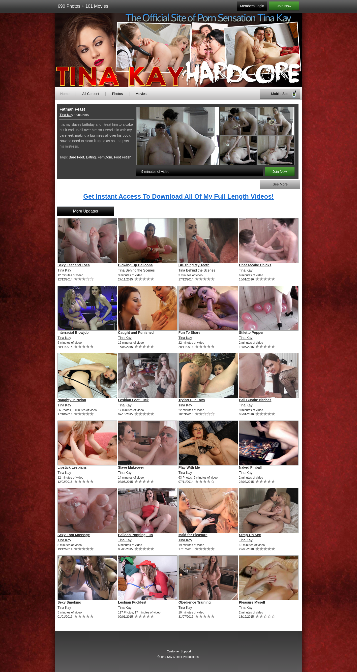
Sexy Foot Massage (74, 535)
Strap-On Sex (250, 535)
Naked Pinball (250, 467)
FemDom (105, 157)
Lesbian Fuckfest (132, 602)
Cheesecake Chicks (255, 265)
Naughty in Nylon (72, 400)
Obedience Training (194, 602)
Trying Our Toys (191, 400)
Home (64, 94)
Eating (91, 157)
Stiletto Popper (251, 333)
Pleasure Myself (252, 602)
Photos (117, 94)
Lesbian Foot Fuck (133, 400)
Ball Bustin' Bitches (255, 400)
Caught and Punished (136, 333)
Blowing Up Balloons (135, 265)
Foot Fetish (122, 157)
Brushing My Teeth (193, 265)
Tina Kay (66, 115)
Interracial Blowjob (73, 333)
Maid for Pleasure (193, 535)
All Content (90, 94)
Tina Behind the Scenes (136, 270)
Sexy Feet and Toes (74, 265)
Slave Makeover (131, 467)
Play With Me (189, 467)
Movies (141, 94)
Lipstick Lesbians (72, 467)
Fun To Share (189, 333)
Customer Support (179, 651)
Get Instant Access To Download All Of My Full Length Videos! (178, 196)
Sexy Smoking (69, 602)
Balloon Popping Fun (135, 535)
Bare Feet (76, 157)
